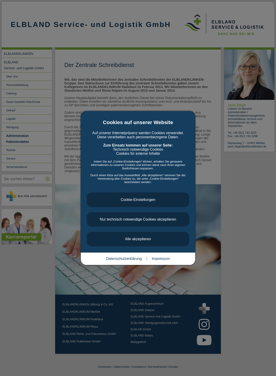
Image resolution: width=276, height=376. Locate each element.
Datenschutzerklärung (124, 259)
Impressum (161, 259)
